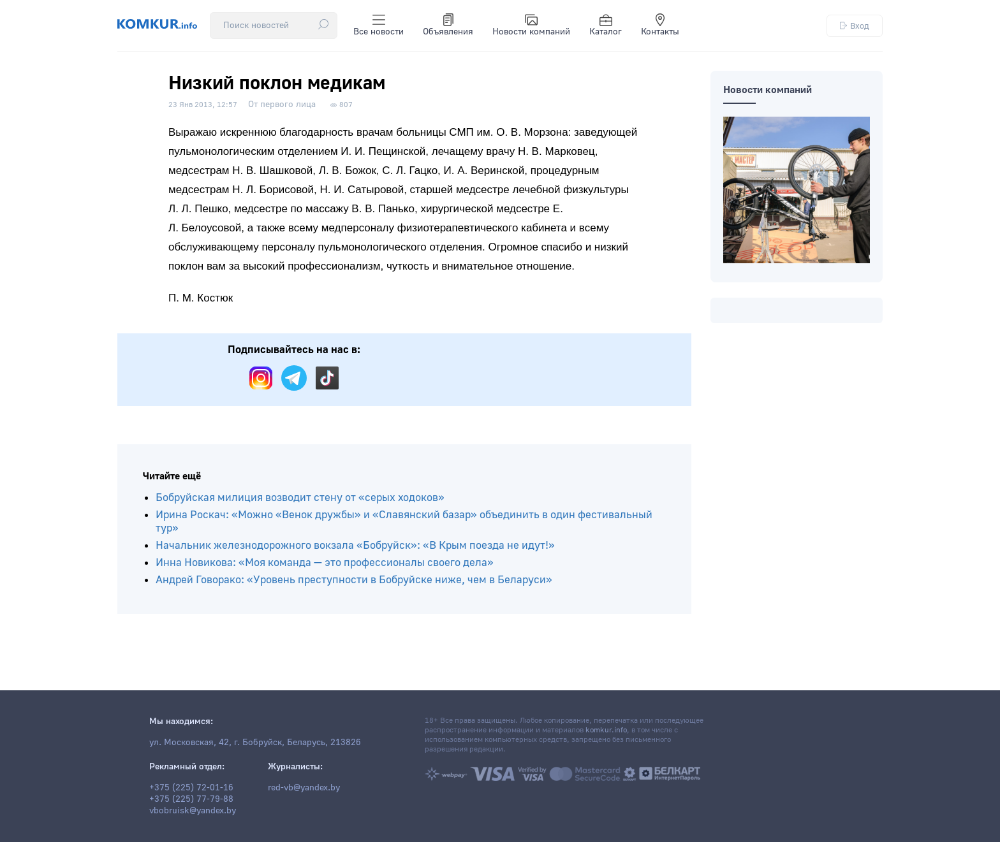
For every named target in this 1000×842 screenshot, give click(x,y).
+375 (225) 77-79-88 (191, 799)
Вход (854, 25)
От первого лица (282, 104)
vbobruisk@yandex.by (192, 811)
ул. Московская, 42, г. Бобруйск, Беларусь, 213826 (255, 742)
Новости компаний (531, 25)
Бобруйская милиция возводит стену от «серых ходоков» (300, 497)
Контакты (660, 25)
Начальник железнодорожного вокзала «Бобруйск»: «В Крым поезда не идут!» (355, 545)
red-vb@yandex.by (304, 788)
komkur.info (606, 730)
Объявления (448, 25)
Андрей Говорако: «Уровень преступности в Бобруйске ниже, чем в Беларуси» (354, 579)
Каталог (605, 25)
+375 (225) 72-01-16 (191, 788)
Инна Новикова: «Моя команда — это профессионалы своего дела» (325, 562)
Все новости (378, 25)
